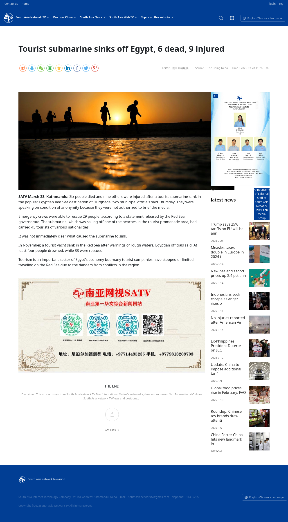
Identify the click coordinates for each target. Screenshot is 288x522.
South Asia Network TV (33, 17)
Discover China (64, 17)
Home (25, 4)
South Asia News (93, 17)
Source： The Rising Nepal (212, 68)
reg (281, 4)
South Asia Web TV (123, 17)
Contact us (11, 4)
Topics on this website (157, 17)
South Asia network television (41, 479)
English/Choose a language (262, 18)
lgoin (272, 4)
